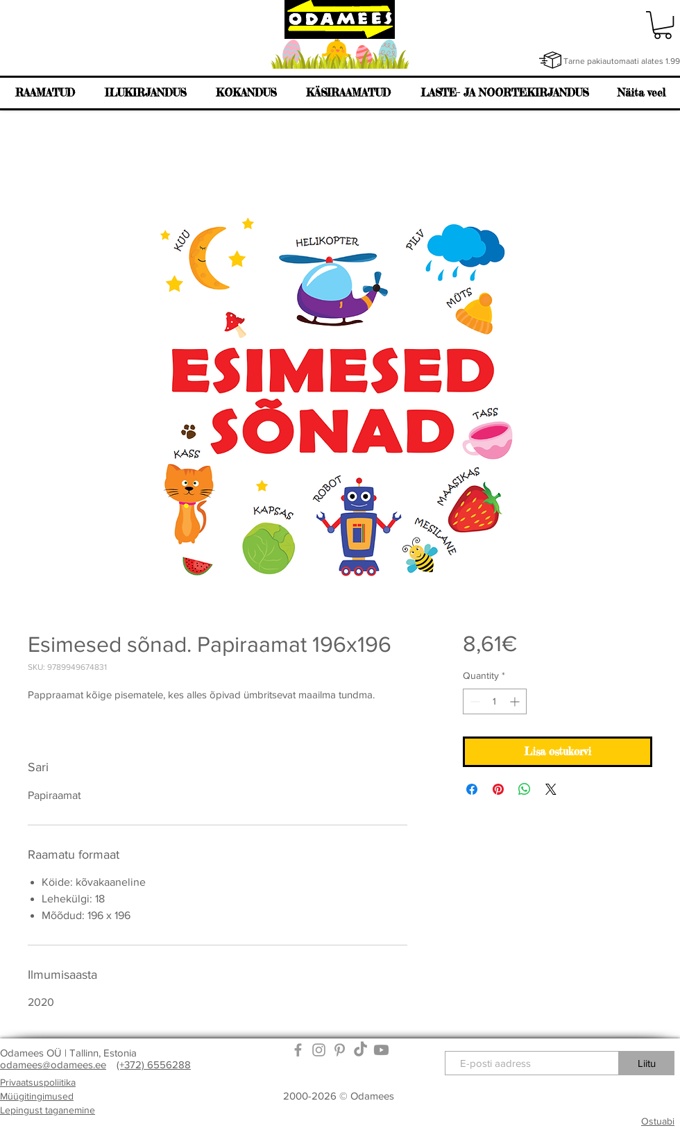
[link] (662, 25)
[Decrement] (473, 701)
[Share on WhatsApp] (524, 789)
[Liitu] (646, 1063)
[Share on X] (551, 789)
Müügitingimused (37, 1096)
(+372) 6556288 (154, 1064)
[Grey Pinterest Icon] (339, 1050)
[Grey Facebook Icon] (298, 1050)
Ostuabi (657, 1121)
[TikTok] (360, 1050)
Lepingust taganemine (47, 1110)
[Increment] (516, 701)
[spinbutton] (494, 701)
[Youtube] (381, 1050)
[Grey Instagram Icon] (319, 1050)
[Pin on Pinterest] (498, 789)
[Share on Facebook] (472, 789)
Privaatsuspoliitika (38, 1082)
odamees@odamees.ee (53, 1064)
